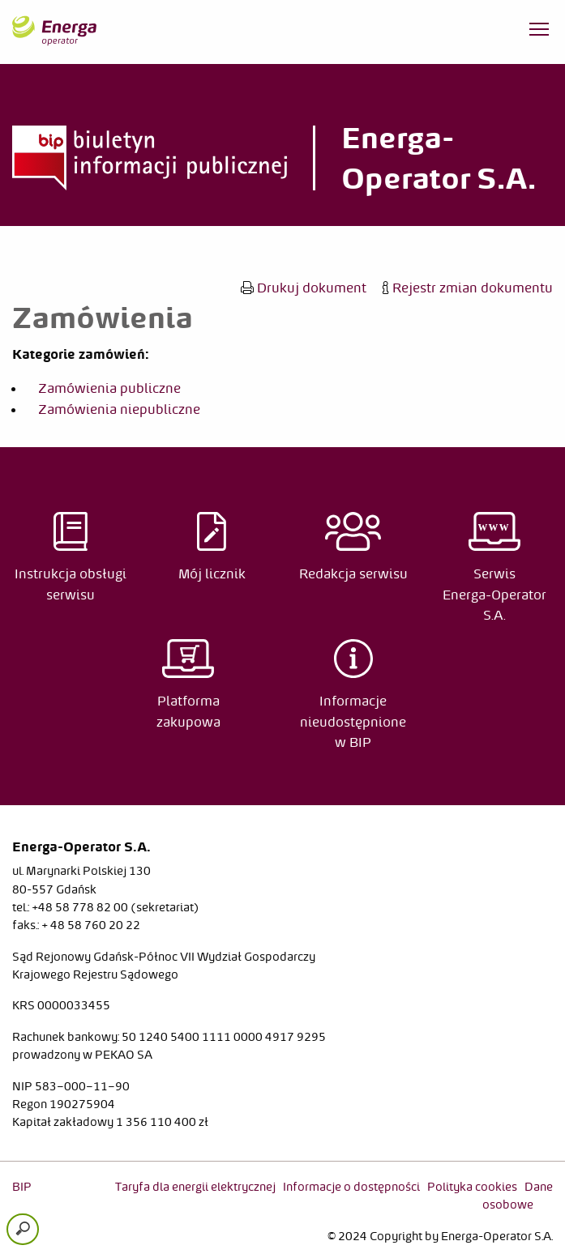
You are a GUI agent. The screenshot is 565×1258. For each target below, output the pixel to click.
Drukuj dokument (303, 287)
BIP (22, 1186)
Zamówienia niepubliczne (119, 409)
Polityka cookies (472, 1186)
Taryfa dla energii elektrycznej (195, 1186)
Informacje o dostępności (351, 1186)
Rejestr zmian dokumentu (468, 287)
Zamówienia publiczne (109, 388)
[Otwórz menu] (539, 32)
